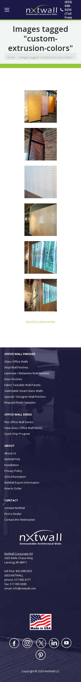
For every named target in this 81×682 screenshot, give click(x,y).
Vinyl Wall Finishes (16, 367)
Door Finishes (13, 379)
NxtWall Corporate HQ (18, 554)
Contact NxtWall (14, 508)
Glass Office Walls (16, 361)
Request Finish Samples (20, 402)
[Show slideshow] (40, 322)
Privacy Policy (13, 471)
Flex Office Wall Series (18, 422)
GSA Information (15, 477)
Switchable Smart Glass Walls (23, 391)
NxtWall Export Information (21, 482)
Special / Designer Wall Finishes (25, 397)
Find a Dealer (13, 514)
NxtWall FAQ (12, 459)
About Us (10, 453)
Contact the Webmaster (19, 520)
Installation (11, 465)
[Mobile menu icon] (7, 9)
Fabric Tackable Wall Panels (22, 385)
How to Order (13, 488)
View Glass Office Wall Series (23, 428)
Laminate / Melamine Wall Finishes (26, 373)
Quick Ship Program (17, 434)
